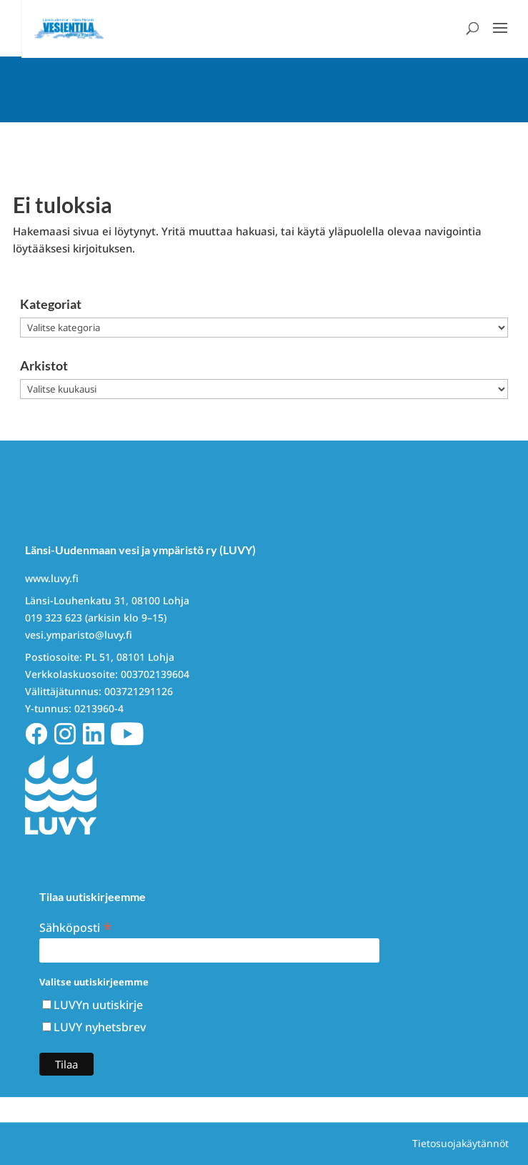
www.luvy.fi (52, 578)
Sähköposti (75, 926)
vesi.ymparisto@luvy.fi (78, 635)
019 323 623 (53, 617)
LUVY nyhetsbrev (100, 1027)
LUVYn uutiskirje (98, 1005)
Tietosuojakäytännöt (460, 1143)
